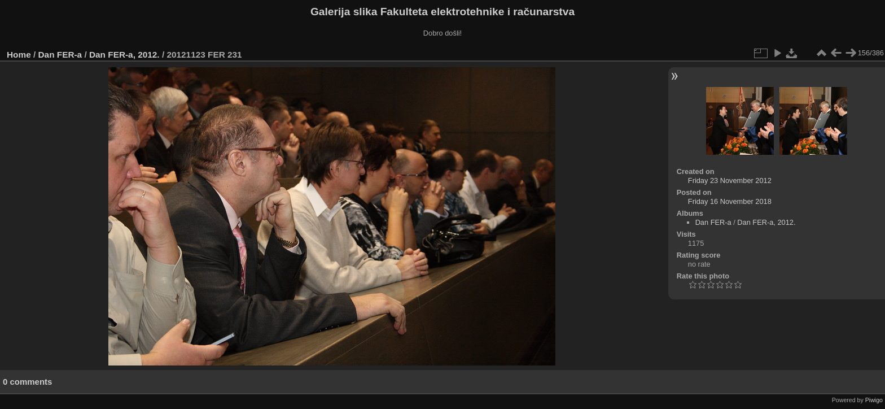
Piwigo (874, 400)
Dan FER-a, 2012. (124, 54)
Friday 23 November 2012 (730, 180)
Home (19, 54)
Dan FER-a (60, 54)
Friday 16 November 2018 (730, 201)
